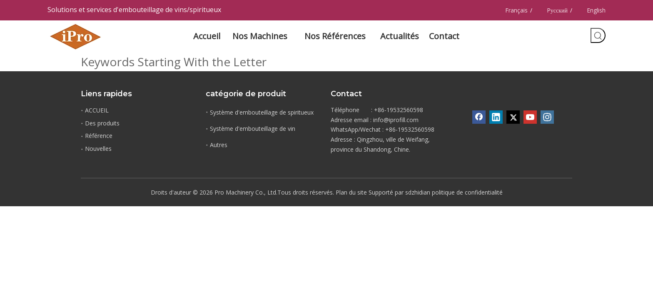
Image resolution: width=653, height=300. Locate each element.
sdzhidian (417, 192)
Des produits (102, 123)
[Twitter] (513, 117)
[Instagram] (547, 117)
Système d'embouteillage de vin (252, 128)
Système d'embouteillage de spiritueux (262, 112)
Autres (218, 145)
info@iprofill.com (396, 120)
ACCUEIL (97, 110)
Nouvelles (98, 148)
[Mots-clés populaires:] (598, 35)
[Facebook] (479, 117)
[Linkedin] (496, 117)
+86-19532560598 (409, 129)
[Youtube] (530, 117)
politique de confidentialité (467, 192)
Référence (98, 136)
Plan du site (351, 192)
